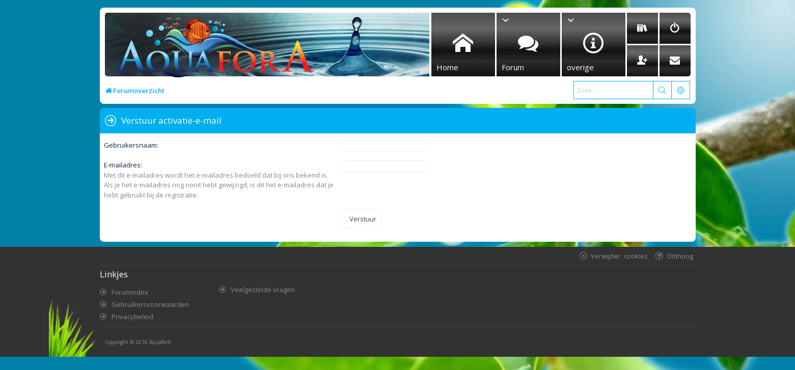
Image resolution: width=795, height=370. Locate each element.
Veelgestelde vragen (263, 289)
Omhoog (680, 255)
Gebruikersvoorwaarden (150, 304)
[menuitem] (642, 28)
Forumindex (130, 292)
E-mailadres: (123, 164)
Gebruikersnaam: (131, 145)
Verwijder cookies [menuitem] (619, 255)
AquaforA (160, 342)
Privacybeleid (132, 316)
